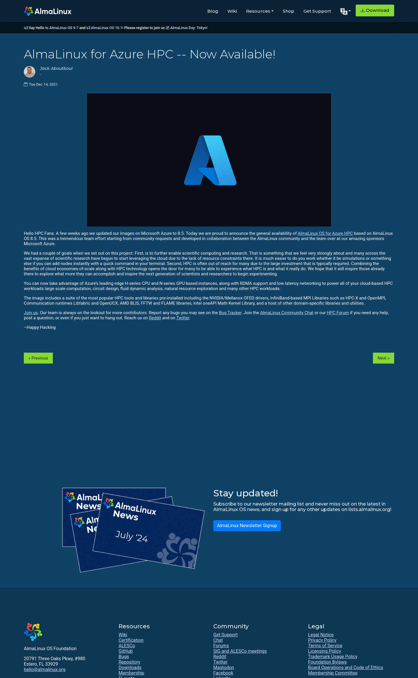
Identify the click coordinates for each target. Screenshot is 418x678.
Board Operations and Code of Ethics (345, 667)
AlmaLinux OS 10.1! (107, 28)
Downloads (130, 667)
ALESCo (127, 645)
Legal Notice (321, 634)
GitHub (126, 651)
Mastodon (223, 667)
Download (375, 10)
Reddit (155, 317)
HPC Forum (338, 312)
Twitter (182, 317)
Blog (212, 11)
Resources (258, 11)
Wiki (232, 11)
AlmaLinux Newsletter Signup (247, 525)
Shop (288, 11)
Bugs (124, 656)
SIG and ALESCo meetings (240, 651)
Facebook (223, 673)
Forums (221, 645)
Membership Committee (332, 673)
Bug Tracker (230, 312)
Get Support (317, 11)
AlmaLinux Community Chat (287, 312)
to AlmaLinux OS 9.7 (61, 28)
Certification (131, 640)
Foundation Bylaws (327, 662)
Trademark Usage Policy (332, 656)
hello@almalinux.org (44, 669)
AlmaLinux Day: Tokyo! (188, 28)
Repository (129, 662)
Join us (31, 312)
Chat (218, 640)
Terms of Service (325, 645)
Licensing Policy (324, 651)
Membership (131, 673)
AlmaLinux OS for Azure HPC (325, 233)
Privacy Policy (322, 640)
